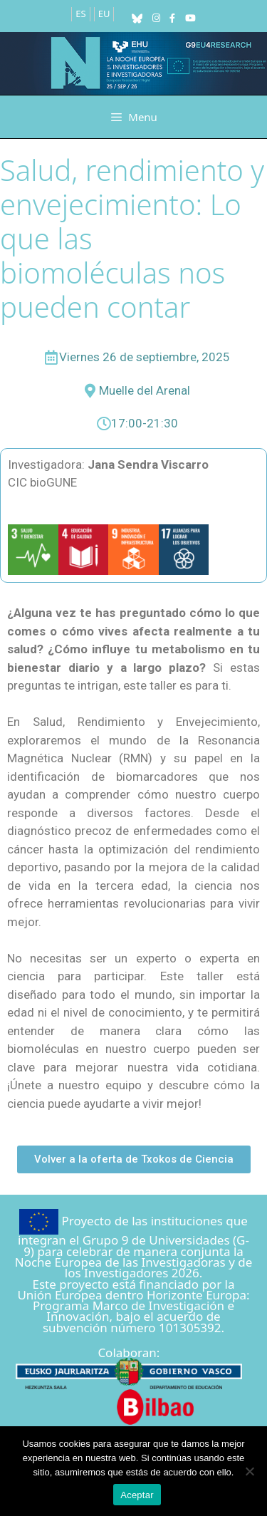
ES (80, 13)
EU (104, 13)
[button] (134, 1159)
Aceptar (137, 1495)
